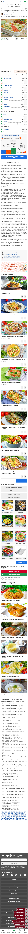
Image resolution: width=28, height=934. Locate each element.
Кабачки (6, 90)
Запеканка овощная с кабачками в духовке (12, 383)
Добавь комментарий (11, 574)
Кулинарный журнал (14, 910)
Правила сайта (14, 882)
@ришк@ (5, 14)
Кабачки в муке (14, 490)
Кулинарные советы (14, 901)
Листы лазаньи (7, 78)
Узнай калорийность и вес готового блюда (13, 157)
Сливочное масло (8, 116)
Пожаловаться (5, 16)
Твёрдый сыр (7, 106)
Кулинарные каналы (14, 926)
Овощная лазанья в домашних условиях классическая (14, 292)
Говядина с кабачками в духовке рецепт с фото (14, 427)
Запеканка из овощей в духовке (11, 315)
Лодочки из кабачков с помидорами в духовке (13, 360)
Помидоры (6, 99)
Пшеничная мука (8, 119)
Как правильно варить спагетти (11, 600)
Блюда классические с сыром (14, 487)
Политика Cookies (14, 888)
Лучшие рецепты (14, 898)
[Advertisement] (14, 55)
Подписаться (10, 863)
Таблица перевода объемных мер (10, 135)
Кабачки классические (14, 494)
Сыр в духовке (20, 522)
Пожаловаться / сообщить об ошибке (13, 259)
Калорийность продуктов (14, 907)
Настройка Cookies (14, 890)
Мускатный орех (8, 123)
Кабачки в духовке (7, 522)
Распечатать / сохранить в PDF (12, 256)
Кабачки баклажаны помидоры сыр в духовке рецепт (13, 337)
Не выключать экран (20, 71)
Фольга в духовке (20, 552)
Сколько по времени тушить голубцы (13, 619)
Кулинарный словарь (14, 904)
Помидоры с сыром (7, 552)
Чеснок (5, 83)
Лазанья (7, 537)
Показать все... (21, 562)
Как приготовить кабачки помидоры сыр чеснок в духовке (13, 472)
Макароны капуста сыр (14, 497)
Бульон (5, 104)
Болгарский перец (8, 97)
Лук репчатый (7, 80)
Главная (14, 879)
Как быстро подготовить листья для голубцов (13, 656)
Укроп (5, 131)
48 (4, 38)
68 (19, 38)
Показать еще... (21, 481)
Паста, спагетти (20, 537)
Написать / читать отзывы (10, 254)
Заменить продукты (6, 74)
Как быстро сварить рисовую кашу (12, 694)
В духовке (20, 506)
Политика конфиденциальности (14, 885)
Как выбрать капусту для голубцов (12, 637)
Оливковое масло (8, 101)
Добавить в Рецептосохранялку (12, 252)
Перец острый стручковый (10, 87)
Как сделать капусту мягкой (10, 676)
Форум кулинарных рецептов (14, 923)
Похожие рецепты (15, 16)
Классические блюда (7, 506)
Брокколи (6, 94)
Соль (5, 109)
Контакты (14, 893)
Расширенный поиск (14, 917)
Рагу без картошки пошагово (10, 450)
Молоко (5, 121)
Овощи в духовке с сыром (10, 405)
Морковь (6, 92)
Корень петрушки (8, 85)
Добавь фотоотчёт (10, 571)
